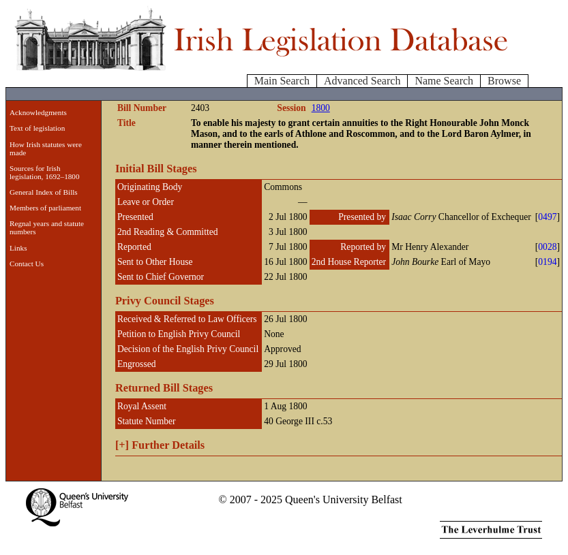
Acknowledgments (38, 112)
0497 (547, 217)
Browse (504, 80)
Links (18, 248)
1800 (321, 108)
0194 (547, 262)
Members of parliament (45, 208)
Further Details (160, 445)
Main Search (282, 80)
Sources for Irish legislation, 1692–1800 (45, 172)
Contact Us (27, 263)
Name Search (444, 80)
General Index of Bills (44, 192)
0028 (547, 247)
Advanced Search (362, 80)
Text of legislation (37, 128)
